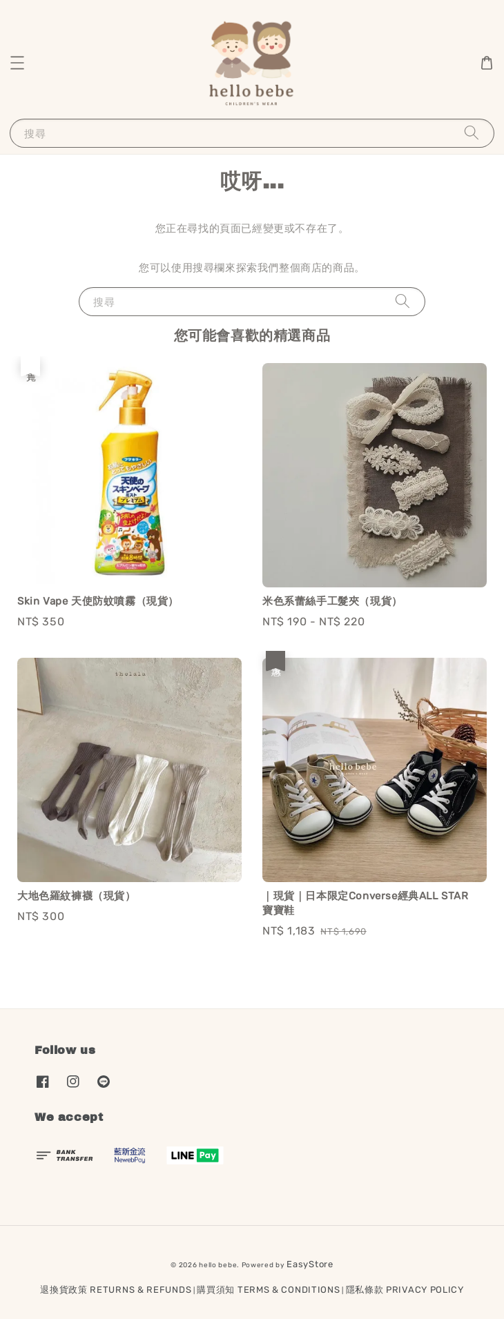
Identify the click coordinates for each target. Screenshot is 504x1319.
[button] (17, 63)
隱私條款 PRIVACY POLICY (405, 1289)
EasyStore (310, 1264)
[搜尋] (471, 132)
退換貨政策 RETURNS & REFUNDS (115, 1289)
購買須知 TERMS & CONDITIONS (268, 1289)
